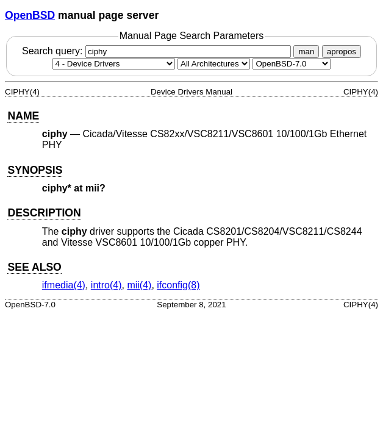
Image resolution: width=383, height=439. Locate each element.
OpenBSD (30, 15)
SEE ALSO (34, 267)
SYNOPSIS (34, 170)
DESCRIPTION (44, 213)
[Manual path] (291, 64)
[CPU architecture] (213, 64)
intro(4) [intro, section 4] (106, 285)
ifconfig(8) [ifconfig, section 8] (178, 285)
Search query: (158, 51)
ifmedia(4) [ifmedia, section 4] (63, 285)
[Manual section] (113, 64)
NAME (23, 116)
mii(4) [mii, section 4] (139, 285)
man (306, 51)
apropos (341, 51)
